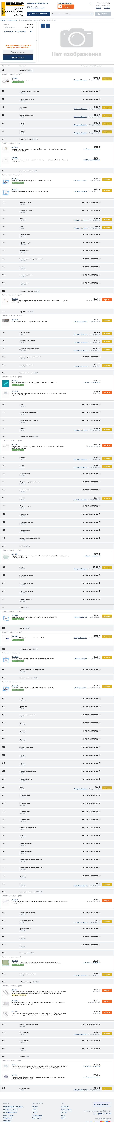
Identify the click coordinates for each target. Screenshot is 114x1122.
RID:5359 (15, 158)
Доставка (35, 1107)
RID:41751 (15, 179)
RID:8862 (15, 900)
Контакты (107, 8)
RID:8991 (15, 78)
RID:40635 (15, 189)
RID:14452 (15, 615)
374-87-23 (103, 3)
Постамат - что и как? (10, 1109)
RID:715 (14, 1075)
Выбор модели (12, 20)
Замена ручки (36, 1118)
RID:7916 (15, 1001)
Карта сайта (7, 1121)
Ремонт (63, 1118)
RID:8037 (15, 961)
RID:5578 (15, 320)
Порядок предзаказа (10, 1112)
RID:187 (14, 990)
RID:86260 (15, 636)
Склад (63, 1115)
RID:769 (14, 554)
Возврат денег (8, 1118)
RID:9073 (15, 444)
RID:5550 (15, 147)
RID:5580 (15, 299)
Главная (2, 20)
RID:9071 (15, 381)
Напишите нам (102, 1104)
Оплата (34, 1109)
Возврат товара (8, 1115)
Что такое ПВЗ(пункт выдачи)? (13, 1107)
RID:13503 (15, 657)
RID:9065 (15, 391)
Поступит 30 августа (80, 80)
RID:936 (14, 1064)
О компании (64, 1107)
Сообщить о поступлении (92, 149)
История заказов (37, 1115)
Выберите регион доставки (36, 8)
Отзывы (98, 8)
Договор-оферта (66, 1109)
